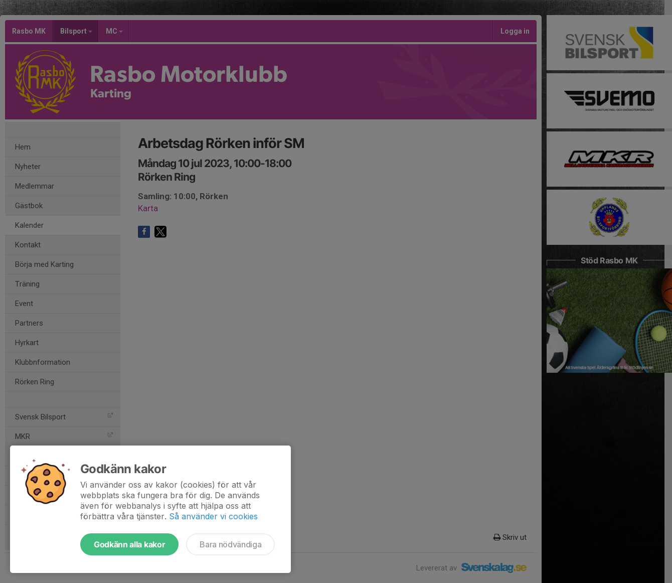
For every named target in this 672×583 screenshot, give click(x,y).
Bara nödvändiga (230, 544)
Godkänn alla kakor (129, 544)
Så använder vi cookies (213, 516)
